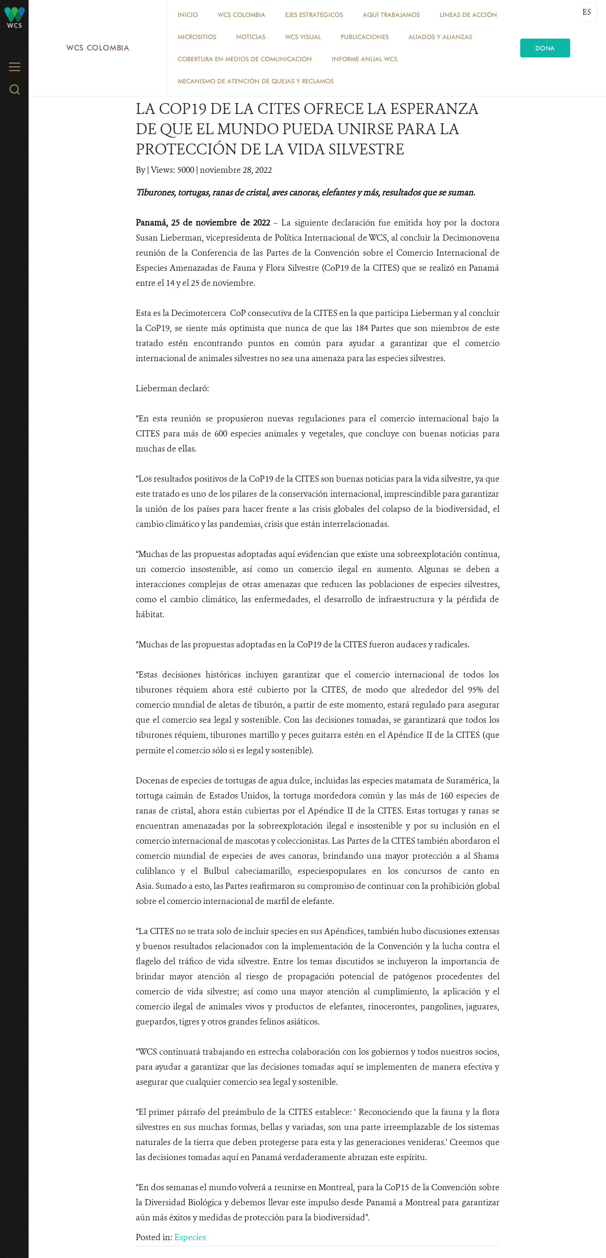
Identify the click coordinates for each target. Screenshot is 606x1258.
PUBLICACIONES (365, 36)
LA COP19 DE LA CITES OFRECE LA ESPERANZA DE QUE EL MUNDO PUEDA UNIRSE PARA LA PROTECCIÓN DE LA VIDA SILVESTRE (307, 129)
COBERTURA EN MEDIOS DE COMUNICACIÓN (245, 59)
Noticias (250, 36)
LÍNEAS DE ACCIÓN (468, 14)
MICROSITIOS (197, 36)
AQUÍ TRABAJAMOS (391, 14)
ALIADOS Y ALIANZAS (440, 36)
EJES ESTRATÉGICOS (314, 14)
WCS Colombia (98, 47)
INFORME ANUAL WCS (364, 59)
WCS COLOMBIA (241, 14)
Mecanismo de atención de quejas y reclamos (256, 81)
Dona (545, 48)
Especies (190, 1237)
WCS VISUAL (303, 36)
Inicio (188, 14)
